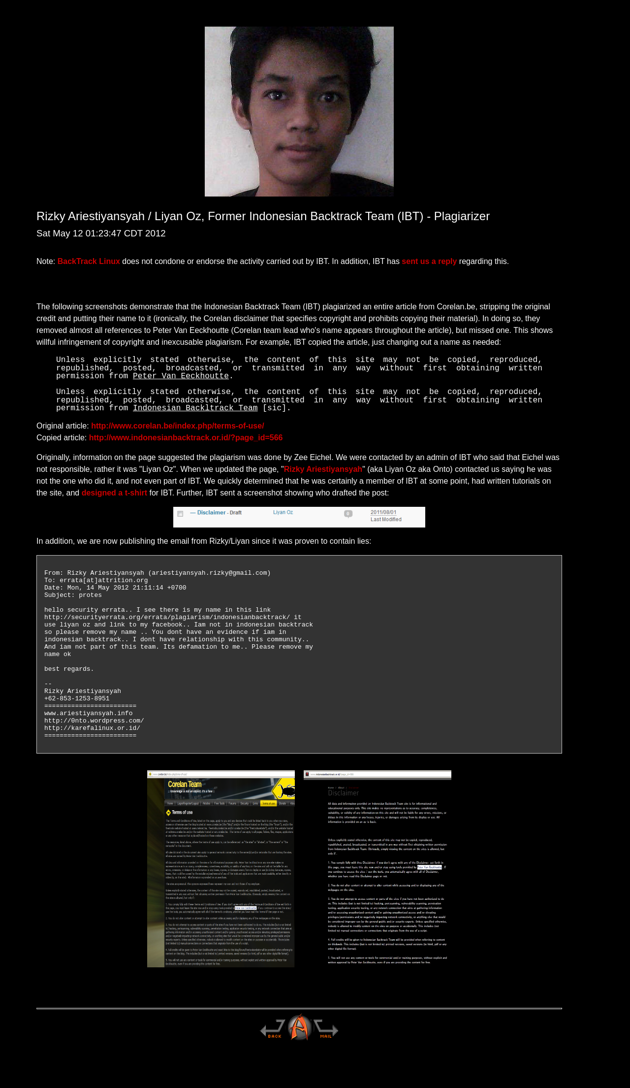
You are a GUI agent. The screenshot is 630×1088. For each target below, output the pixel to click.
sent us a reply (429, 261)
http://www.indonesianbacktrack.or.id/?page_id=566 (186, 437)
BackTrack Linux (89, 261)
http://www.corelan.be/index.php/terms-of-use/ (177, 426)
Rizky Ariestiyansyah (323, 469)
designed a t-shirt (114, 493)
